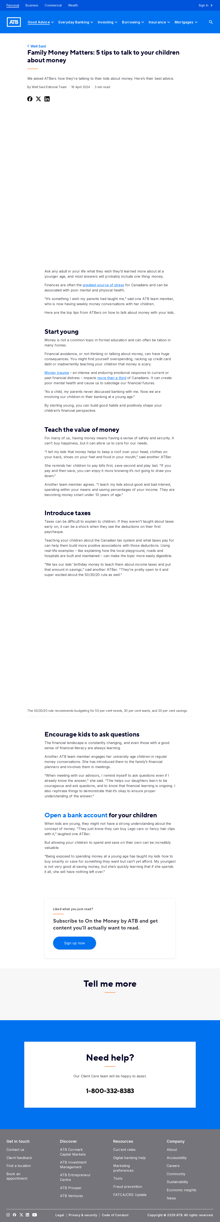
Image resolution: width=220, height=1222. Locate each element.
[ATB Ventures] (71, 1196)
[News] (171, 1198)
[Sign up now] (74, 943)
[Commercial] (53, 5)
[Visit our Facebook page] (14, 1215)
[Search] (214, 22)
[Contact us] (15, 1149)
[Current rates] (124, 1149)
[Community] (176, 1174)
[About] (172, 1149)
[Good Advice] (41, 22)
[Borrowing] (133, 22)
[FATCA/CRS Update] (130, 1195)
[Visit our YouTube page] (34, 1215)
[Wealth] (73, 5)
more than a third (111, 378)
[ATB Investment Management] (73, 1164)
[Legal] (60, 1215)
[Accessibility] (177, 1158)
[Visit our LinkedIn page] (27, 1215)
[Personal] (11, 5)
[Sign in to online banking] (207, 5)
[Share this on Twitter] (38, 98)
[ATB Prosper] (71, 1188)
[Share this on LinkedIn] (46, 98)
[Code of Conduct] (115, 1215)
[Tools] (117, 1178)
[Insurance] (160, 22)
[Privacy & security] (83, 1215)
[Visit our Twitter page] (21, 1215)
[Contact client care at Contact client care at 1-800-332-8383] (110, 1091)
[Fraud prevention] (127, 1186)
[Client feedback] (19, 1158)
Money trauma (56, 373)
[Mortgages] (187, 22)
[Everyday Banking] (76, 22)
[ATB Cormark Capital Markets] (73, 1151)
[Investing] (108, 22)
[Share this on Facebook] (29, 98)
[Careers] (173, 1166)
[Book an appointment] (16, 1176)
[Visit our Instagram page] (8, 1215)
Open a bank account (75, 815)
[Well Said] (110, 46)
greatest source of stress (103, 285)
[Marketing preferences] (123, 1168)
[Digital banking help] (129, 1158)
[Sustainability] (177, 1182)
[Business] (31, 5)
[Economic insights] (182, 1190)
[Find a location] (18, 1166)
